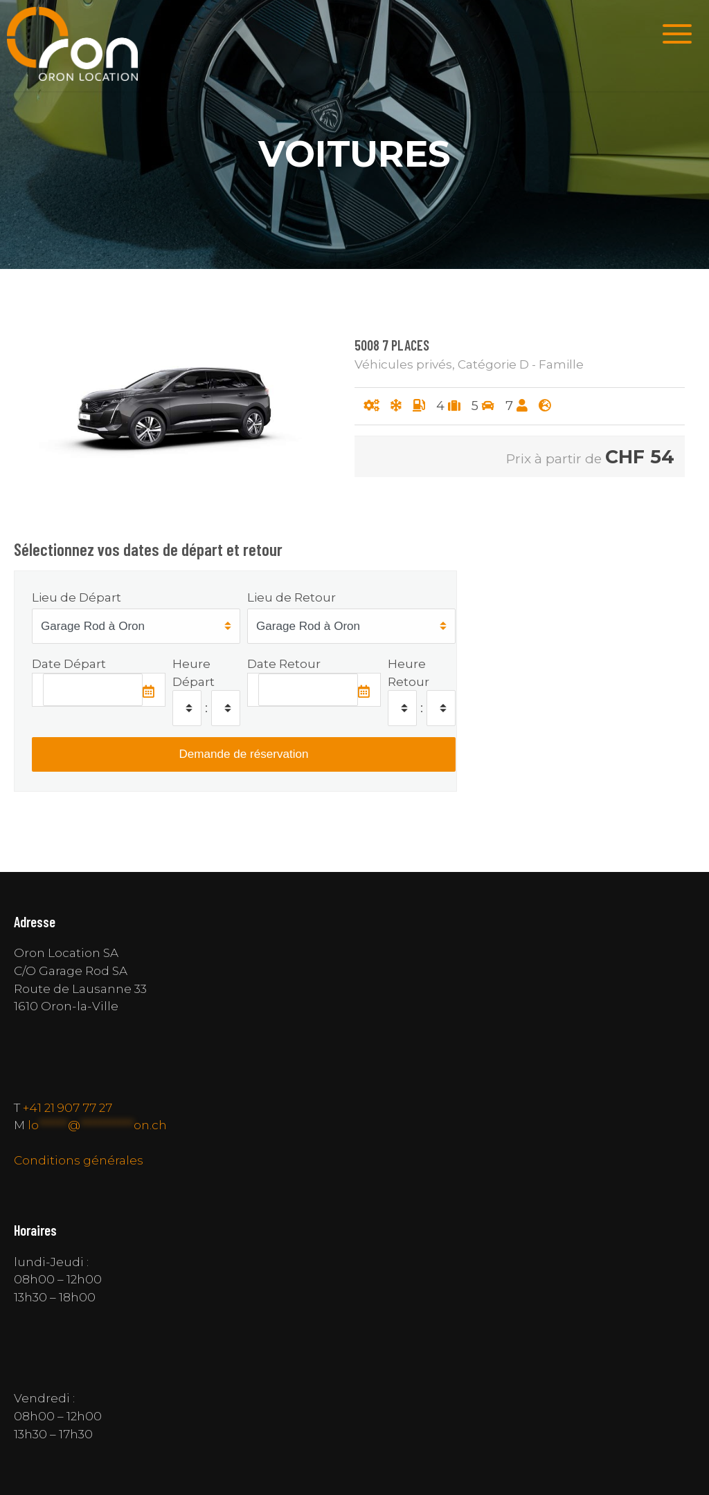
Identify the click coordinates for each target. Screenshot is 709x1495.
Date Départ (69, 663)
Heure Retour (408, 672)
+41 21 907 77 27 (67, 1107)
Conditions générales (78, 1160)
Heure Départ (193, 672)
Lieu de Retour (291, 597)
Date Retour (284, 663)
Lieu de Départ (76, 597)
